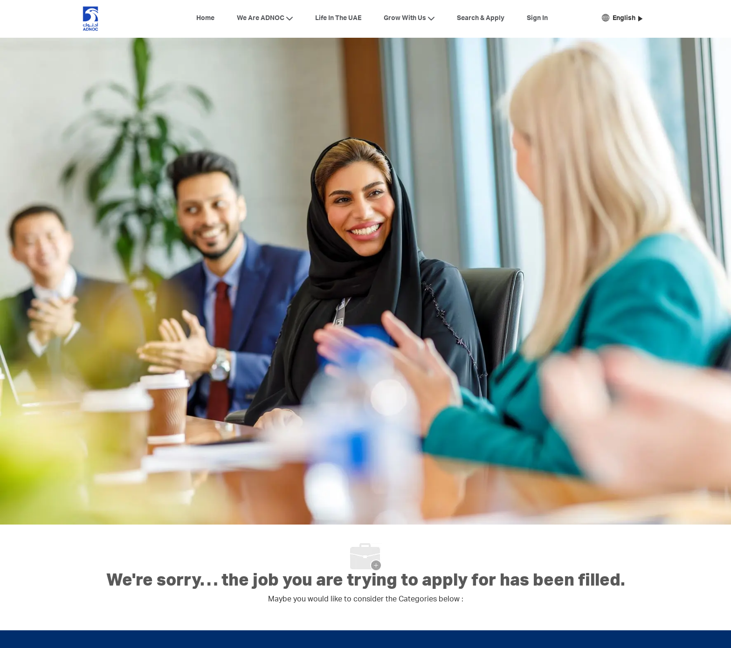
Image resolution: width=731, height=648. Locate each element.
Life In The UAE (338, 18)
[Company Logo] (90, 19)
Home (205, 18)
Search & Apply (480, 18)
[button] (622, 19)
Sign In (537, 18)
